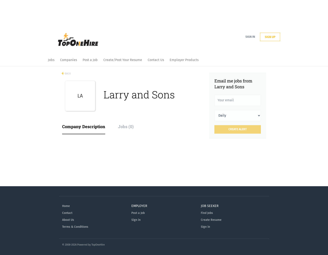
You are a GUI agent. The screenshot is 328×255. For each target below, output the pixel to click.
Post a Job (138, 213)
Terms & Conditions (75, 227)
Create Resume (211, 220)
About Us (68, 220)
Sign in (250, 37)
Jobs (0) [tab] (126, 126)
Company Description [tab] (83, 126)
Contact (67, 213)
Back (67, 73)
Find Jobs (207, 213)
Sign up (270, 37)
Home (66, 206)
